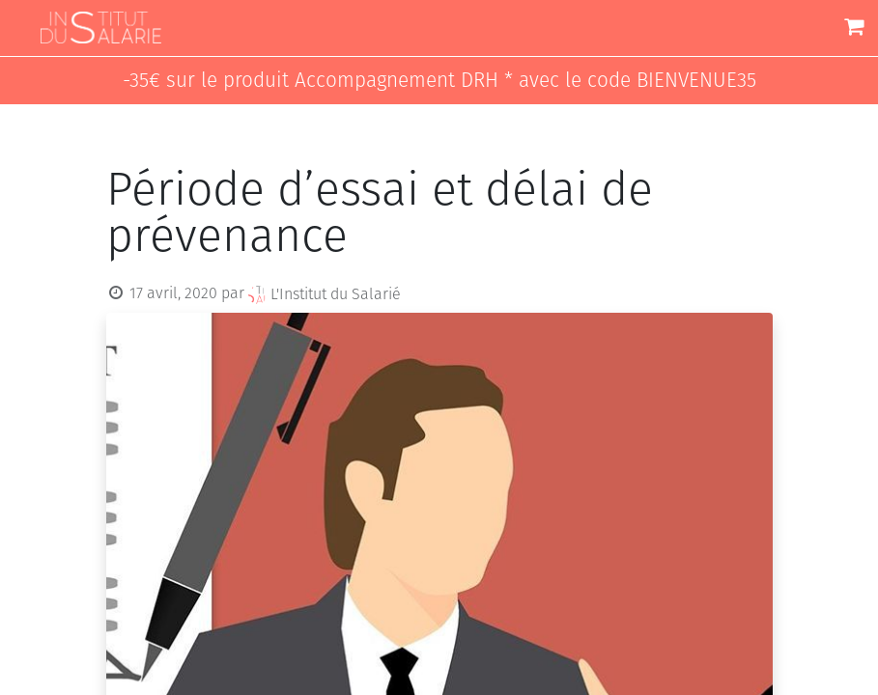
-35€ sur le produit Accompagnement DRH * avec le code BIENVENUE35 (439, 81)
